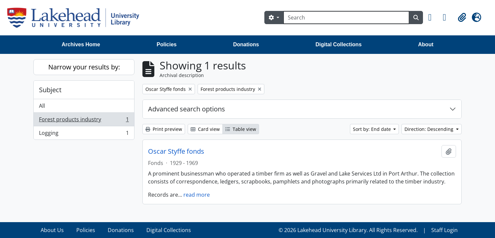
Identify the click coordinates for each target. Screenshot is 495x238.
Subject (50, 89)
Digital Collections (339, 44)
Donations (246, 44)
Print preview (163, 129)
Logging (84, 134)
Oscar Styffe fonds (176, 151)
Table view (240, 129)
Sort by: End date (372, 129)
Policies (166, 44)
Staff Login (444, 230)
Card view (205, 129)
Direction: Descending (429, 129)
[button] (433, 17)
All (42, 105)
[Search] (346, 17)
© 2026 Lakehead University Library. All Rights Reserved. (348, 230)
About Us (52, 230)
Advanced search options (186, 108)
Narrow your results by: (84, 66)
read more (196, 194)
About (425, 44)
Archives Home (81, 44)
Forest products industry (84, 120)
